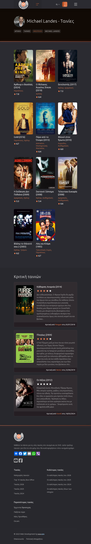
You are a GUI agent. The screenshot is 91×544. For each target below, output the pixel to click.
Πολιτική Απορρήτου (34, 539)
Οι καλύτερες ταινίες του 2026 (59, 475)
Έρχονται (22, 507)
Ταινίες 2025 (19, 489)
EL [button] (58, 4)
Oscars (16, 521)
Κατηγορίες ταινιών (21, 475)
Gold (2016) (19, 137)
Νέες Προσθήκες (20, 516)
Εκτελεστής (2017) (67, 84)
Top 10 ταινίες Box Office (24, 480)
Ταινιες (27, 31)
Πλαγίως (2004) (44, 335)
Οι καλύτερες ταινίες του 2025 (59, 480)
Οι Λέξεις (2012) (44, 380)
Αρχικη (18, 31)
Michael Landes (52, 31)
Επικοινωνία (19, 539)
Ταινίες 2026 (19, 484)
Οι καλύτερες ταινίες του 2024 (59, 484)
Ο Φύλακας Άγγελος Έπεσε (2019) (43, 87)
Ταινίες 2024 (19, 493)
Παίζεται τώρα (19, 512)
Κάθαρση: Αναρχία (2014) (49, 287)
